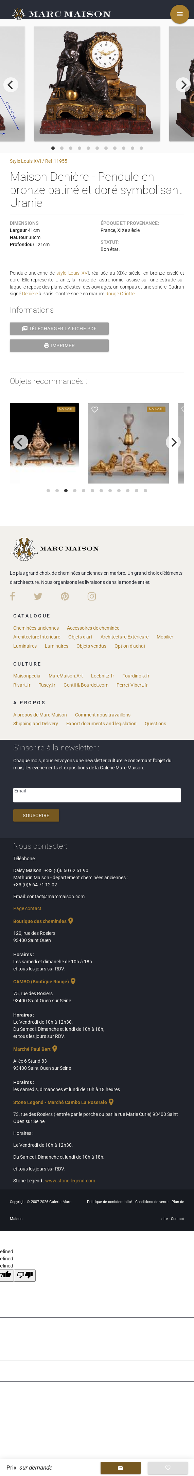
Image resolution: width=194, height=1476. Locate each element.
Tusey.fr (47, 685)
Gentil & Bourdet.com (86, 685)
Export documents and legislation (101, 723)
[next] (183, 84)
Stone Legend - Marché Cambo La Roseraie (64, 1102)
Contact (177, 1219)
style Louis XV (71, 273)
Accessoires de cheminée (93, 628)
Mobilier (165, 636)
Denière (30, 293)
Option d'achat (129, 646)
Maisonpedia (26, 675)
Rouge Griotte (120, 293)
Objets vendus (91, 646)
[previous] (10, 84)
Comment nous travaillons (102, 714)
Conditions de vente (152, 1202)
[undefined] (25, 1276)
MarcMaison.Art (66, 675)
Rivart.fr (22, 685)
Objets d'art (80, 636)
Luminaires (25, 646)
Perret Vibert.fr (132, 685)
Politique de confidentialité (110, 1202)
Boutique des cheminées (44, 921)
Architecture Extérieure (124, 636)
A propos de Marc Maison (40, 714)
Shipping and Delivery (35, 723)
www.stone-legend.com (70, 1180)
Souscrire (36, 815)
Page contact (27, 908)
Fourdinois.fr (135, 675)
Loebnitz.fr (102, 675)
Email (20, 790)
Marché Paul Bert (36, 1049)
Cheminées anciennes (36, 628)
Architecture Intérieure (36, 636)
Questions (155, 723)
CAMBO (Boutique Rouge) (45, 981)
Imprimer (59, 345)
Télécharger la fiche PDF (59, 328)
